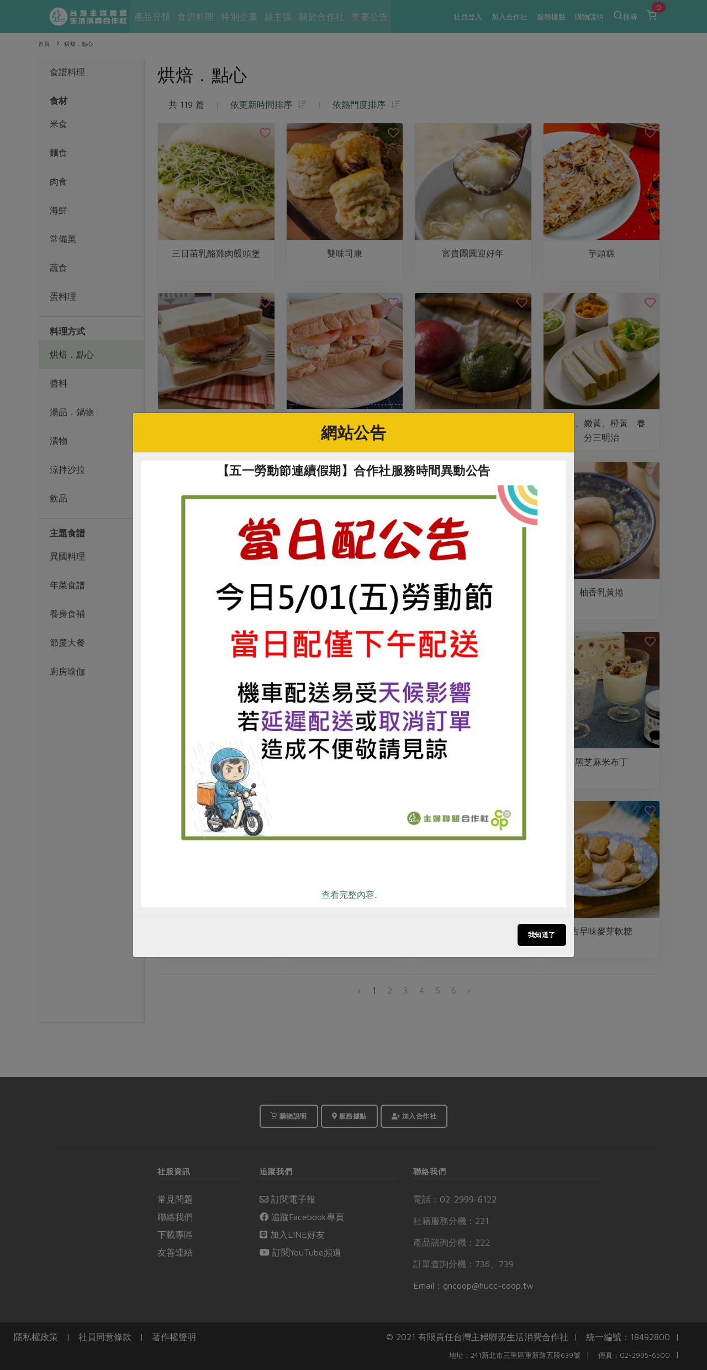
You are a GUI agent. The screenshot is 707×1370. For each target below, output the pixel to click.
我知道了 (542, 934)
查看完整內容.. (349, 895)
